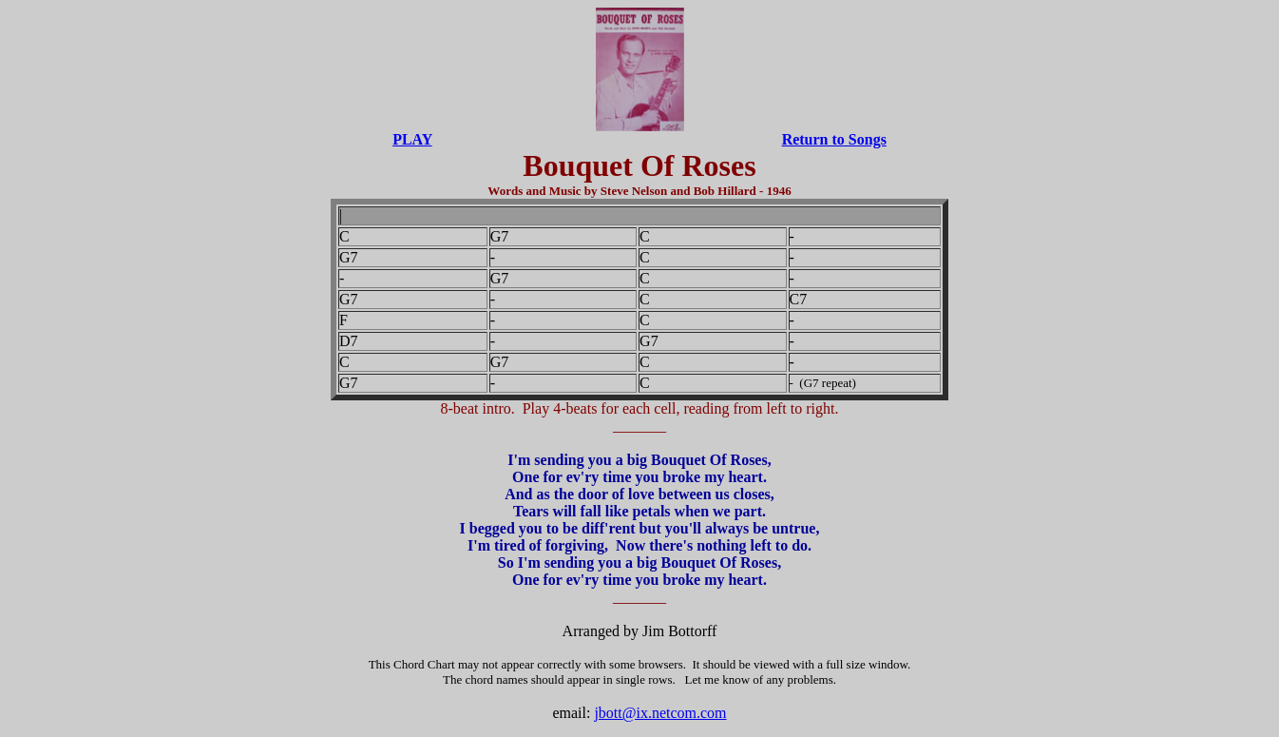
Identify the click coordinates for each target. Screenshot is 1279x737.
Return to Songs (834, 139)
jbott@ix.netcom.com (660, 713)
